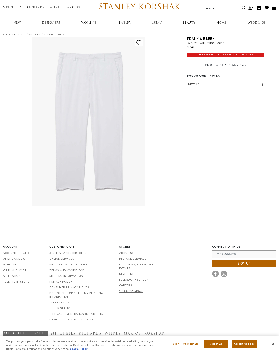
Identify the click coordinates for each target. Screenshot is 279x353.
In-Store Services (132, 259)
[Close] (273, 344)
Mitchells (12, 7)
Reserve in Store (16, 282)
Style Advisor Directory (68, 253)
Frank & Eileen (201, 38)
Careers (125, 285)
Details (226, 84)
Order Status (60, 308)
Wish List (10, 265)
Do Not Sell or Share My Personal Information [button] (76, 295)
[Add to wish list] (139, 42)
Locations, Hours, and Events (136, 267)
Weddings (257, 23)
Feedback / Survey (133, 280)
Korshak (154, 334)
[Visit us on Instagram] (224, 274)
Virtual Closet (15, 270)
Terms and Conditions (67, 270)
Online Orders (14, 259)
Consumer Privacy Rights (69, 287)
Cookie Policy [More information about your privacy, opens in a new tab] (79, 349)
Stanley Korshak (139, 8)
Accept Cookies (244, 344)
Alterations (12, 276)
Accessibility (59, 302)
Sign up (244, 263)
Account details (16, 253)
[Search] (243, 8)
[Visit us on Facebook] (215, 274)
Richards (35, 7)
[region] (139, 344)
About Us (126, 253)
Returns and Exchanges (68, 265)
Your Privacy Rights (185, 344)
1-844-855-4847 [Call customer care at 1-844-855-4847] (131, 291)
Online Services (61, 259)
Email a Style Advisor (226, 65)
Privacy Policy (60, 282)
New (17, 23)
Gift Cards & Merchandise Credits (76, 314)
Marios (73, 7)
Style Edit (127, 274)
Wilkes (55, 7)
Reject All (216, 344)
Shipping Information (66, 276)
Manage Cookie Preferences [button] (71, 320)
